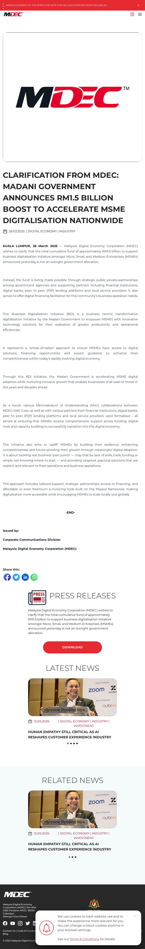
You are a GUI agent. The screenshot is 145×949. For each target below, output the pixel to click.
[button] (68, 743)
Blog (5, 933)
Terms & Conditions (84, 939)
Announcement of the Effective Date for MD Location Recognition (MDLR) (56, 5)
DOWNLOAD (72, 647)
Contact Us (9, 930)
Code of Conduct (27, 930)
